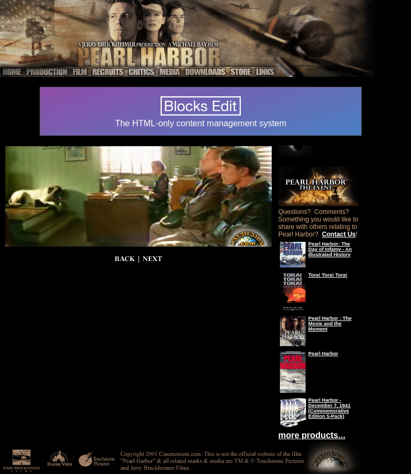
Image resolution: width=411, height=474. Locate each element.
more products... (311, 435)
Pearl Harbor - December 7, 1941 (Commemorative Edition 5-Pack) (329, 408)
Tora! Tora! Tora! (327, 275)
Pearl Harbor (323, 353)
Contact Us (338, 234)
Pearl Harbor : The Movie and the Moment (330, 324)
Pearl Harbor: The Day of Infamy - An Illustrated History (330, 249)
